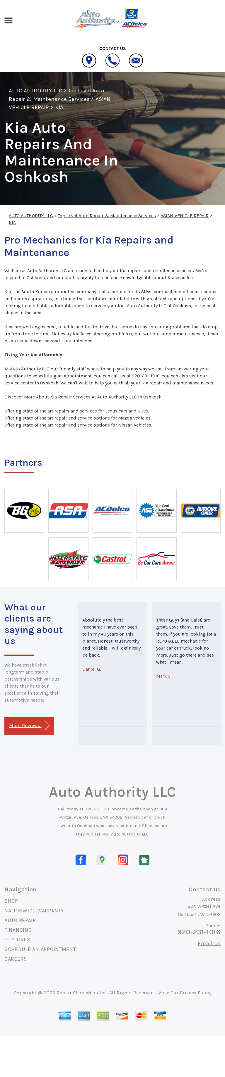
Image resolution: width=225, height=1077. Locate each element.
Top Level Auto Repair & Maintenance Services (107, 215)
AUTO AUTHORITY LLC (35, 90)
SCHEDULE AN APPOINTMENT (40, 949)
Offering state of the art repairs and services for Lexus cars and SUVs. (76, 411)
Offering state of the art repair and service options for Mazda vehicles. (77, 418)
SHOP (11, 901)
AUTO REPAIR (20, 920)
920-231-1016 (146, 376)
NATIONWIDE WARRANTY (34, 910)
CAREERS (15, 959)
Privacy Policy (195, 992)
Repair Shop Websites (82, 992)
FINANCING (18, 930)
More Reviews (29, 726)
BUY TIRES (17, 939)
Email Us (209, 943)
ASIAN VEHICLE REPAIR (185, 215)
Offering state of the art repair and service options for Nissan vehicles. (78, 425)
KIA (59, 107)
